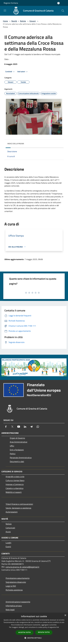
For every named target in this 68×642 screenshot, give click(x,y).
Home (5, 21)
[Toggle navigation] (4, 10)
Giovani (32, 21)
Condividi (10, 71)
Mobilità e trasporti (14, 492)
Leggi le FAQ (11, 586)
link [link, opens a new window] (57, 627)
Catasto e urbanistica (14, 488)
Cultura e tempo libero (15, 480)
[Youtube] (18, 426)
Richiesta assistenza (14, 589)
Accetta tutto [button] (24, 632)
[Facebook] (5, 426)
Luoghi (8, 542)
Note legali (10, 609)
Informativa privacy (14, 605)
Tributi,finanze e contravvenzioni (19, 504)
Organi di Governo (17, 438)
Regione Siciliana (11, 2)
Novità (14, 21)
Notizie (23, 21)
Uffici (12, 445)
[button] (34, 638)
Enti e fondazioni (17, 449)
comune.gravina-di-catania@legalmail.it (22, 566)
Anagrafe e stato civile (15, 476)
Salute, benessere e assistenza (18, 507)
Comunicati (10, 527)
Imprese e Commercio (15, 484)
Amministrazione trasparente (18, 601)
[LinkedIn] (25, 426)
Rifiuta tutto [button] (44, 632)
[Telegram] (31, 426)
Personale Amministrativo (21, 457)
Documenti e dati (17, 461)
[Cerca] (62, 10)
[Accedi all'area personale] (58, 3)
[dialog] (34, 627)
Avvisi (8, 531)
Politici (12, 453)
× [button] (65, 615)
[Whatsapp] (37, 426)
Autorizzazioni (12, 511)
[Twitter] (12, 426)
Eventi (8, 546)
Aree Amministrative (18, 441)
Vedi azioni (22, 71)
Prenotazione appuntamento (17, 578)
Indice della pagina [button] (15, 143)
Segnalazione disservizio (16, 582)
